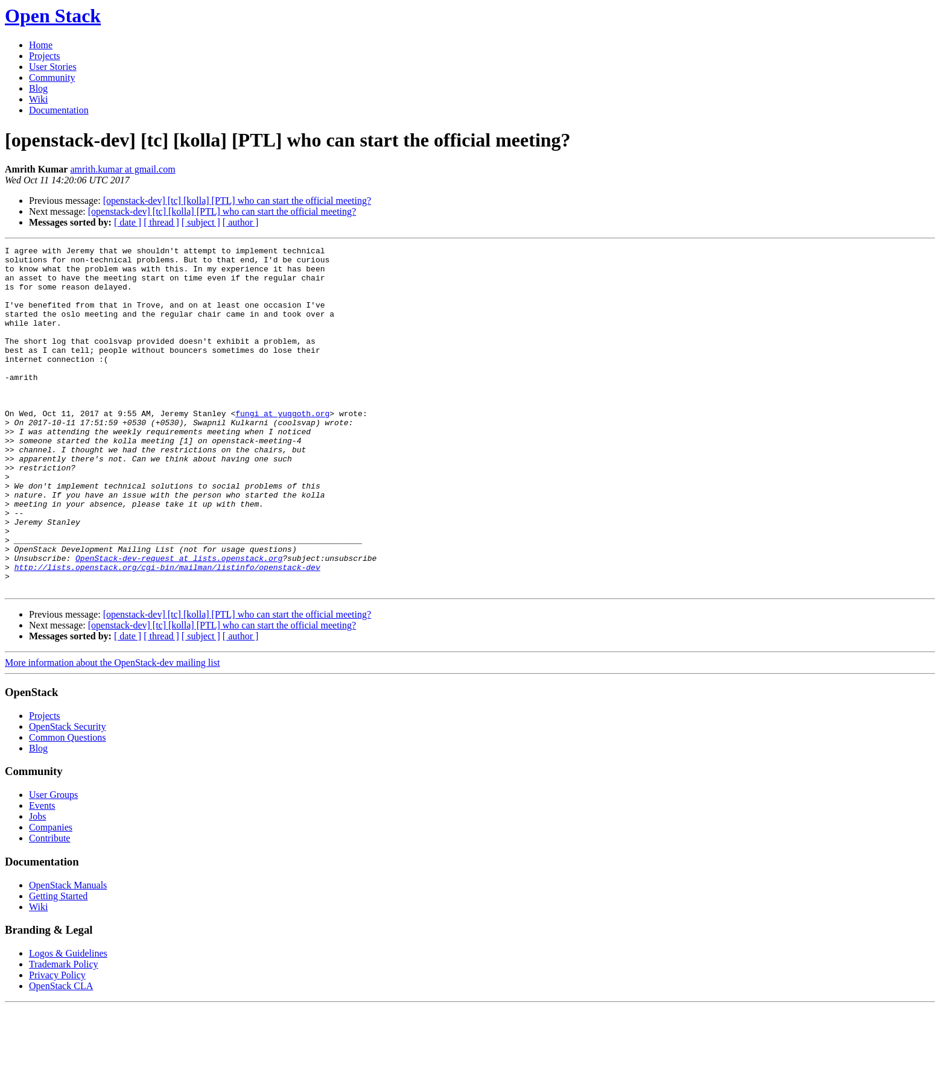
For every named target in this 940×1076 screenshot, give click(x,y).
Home (40, 45)
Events (42, 874)
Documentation (59, 110)
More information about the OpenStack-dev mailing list (112, 731)
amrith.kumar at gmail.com (122, 169)
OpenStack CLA (61, 1054)
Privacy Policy (57, 1044)
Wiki (38, 99)
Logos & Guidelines (68, 1022)
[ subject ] (201, 222)
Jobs (37, 885)
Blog (38, 88)
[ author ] (241, 222)
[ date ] (127, 222)
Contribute (49, 907)
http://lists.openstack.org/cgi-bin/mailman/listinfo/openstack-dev (167, 632)
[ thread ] (161, 222)
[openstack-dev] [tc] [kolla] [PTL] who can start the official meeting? (237, 200)
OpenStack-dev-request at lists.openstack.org (178, 621)
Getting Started (58, 965)
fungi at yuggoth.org (282, 447)
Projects (44, 56)
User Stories (53, 67)
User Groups (53, 863)
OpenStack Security (67, 795)
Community (52, 77)
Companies (50, 896)
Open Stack (53, 16)
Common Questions (67, 806)
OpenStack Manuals (68, 954)
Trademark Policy (63, 1033)
